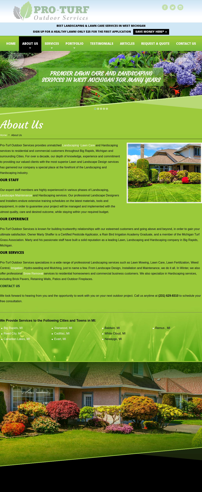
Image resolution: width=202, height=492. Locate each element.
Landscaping (70, 145)
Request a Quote (155, 44)
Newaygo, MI (113, 339)
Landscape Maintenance (16, 195)
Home (11, 44)
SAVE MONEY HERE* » (151, 32)
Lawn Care (88, 145)
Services (52, 44)
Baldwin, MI (112, 328)
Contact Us (186, 44)
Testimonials (101, 44)
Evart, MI (60, 339)
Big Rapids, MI (13, 328)
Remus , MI (162, 328)
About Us (30, 44)
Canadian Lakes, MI (17, 339)
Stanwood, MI (63, 328)
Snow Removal (33, 273)
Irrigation (16, 268)
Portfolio (74, 44)
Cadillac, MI (62, 333)
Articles (127, 44)
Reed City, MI (12, 333)
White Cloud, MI (115, 333)
